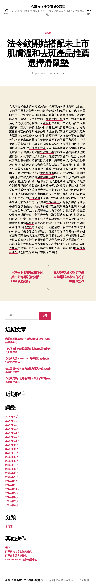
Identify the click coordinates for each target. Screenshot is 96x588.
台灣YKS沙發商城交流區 (48, 6)
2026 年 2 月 (12, 424)
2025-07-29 (59, 73)
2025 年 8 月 (12, 449)
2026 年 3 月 (12, 420)
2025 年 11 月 (12, 436)
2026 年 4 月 (12, 416)
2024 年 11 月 (12, 485)
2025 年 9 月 (12, 445)
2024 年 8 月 (12, 497)
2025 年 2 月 (12, 473)
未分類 (48, 33)
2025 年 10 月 (12, 441)
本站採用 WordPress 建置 (59, 580)
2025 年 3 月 (12, 469)
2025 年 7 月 (12, 453)
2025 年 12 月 (12, 432)
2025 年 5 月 (12, 461)
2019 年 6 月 (12, 505)
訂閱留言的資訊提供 (16, 555)
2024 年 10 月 (12, 489)
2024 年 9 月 (12, 493)
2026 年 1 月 (12, 428)
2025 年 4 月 (12, 465)
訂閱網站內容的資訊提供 (18, 551)
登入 (7, 547)
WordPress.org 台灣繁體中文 (21, 559)
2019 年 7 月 (12, 501)
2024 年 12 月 (12, 481)
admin (43, 73)
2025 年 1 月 (12, 477)
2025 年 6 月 (12, 457)
